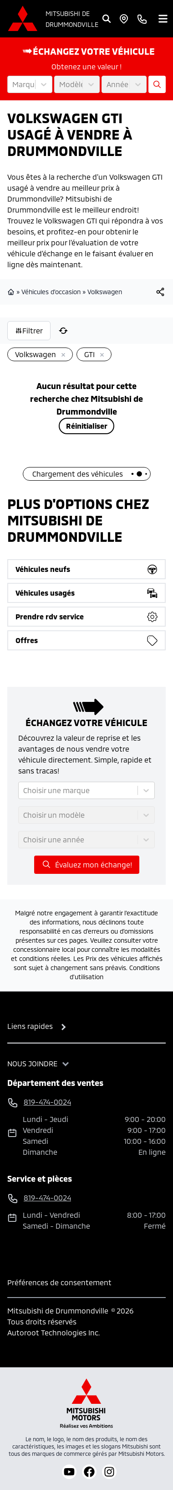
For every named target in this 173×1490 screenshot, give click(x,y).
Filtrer (29, 330)
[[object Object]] (160, 291)
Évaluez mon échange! (86, 864)
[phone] (142, 18)
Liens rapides (30, 1026)
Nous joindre (32, 1063)
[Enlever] (61, 355)
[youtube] (69, 1471)
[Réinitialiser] (63, 330)
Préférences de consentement (59, 1282)
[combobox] (13, 84)
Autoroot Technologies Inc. (53, 1332)
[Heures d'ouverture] (124, 19)
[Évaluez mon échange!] (157, 84)
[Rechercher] (106, 18)
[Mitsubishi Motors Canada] (86, 1403)
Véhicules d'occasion (51, 292)
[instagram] (109, 1471)
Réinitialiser (86, 425)
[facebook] (89, 1471)
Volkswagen (104, 292)
